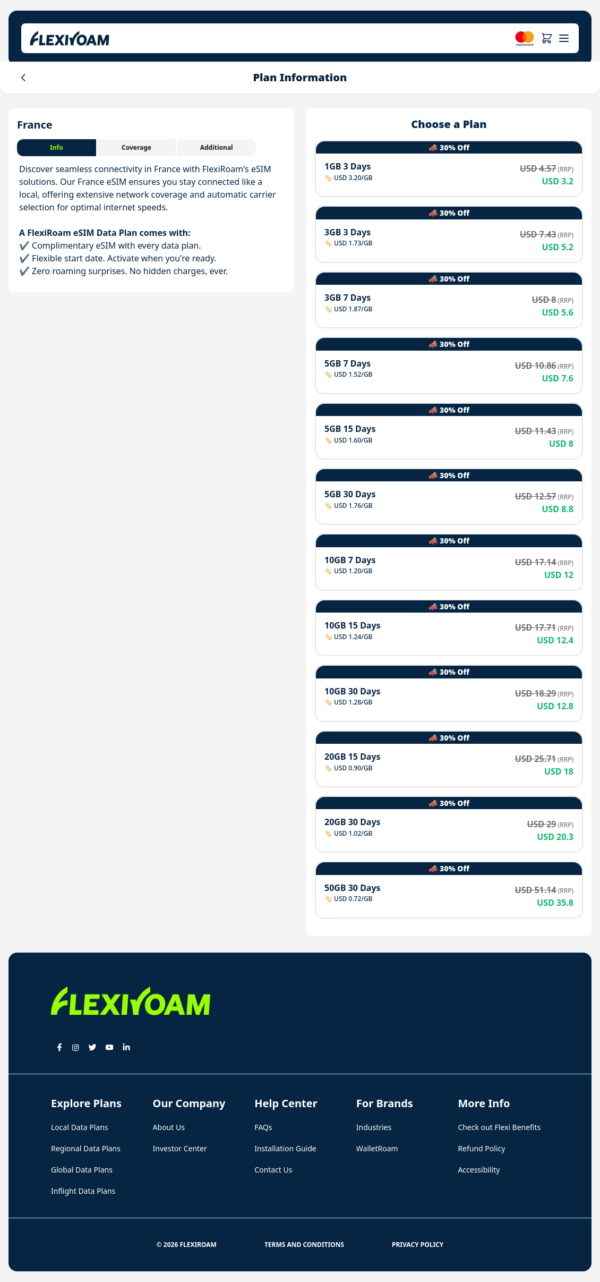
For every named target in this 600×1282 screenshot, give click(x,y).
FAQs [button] (263, 1127)
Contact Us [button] (273, 1170)
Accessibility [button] (479, 1170)
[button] (546, 38)
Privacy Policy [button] (417, 1244)
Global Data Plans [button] (82, 1170)
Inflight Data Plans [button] (83, 1191)
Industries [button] (373, 1127)
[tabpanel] (151, 220)
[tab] (57, 147)
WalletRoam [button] (377, 1148)
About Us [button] (169, 1127)
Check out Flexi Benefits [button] (499, 1127)
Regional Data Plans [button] (86, 1148)
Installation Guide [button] (285, 1148)
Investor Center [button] (180, 1148)
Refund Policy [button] (481, 1148)
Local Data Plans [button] (79, 1127)
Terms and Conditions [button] (304, 1244)
